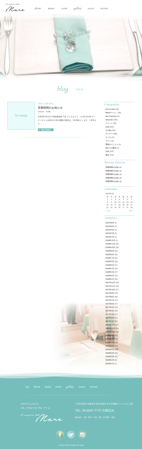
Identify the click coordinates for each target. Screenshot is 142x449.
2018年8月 (109, 254)
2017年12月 (110, 282)
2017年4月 (109, 311)
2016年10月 (110, 332)
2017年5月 (109, 307)
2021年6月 (109, 226)
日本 (107, 151)
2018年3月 (109, 272)
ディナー (109, 134)
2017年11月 (110, 286)
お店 (107, 127)
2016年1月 (109, 364)
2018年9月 (109, 251)
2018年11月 (110, 244)
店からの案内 (110, 148)
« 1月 (107, 211)
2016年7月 (109, 342)
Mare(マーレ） (111, 113)
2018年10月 (110, 247)
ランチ (108, 137)
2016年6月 (109, 346)
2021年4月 (109, 230)
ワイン (108, 141)
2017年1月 (109, 321)
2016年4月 (109, 353)
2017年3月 (109, 314)
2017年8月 (109, 297)
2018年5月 (109, 265)
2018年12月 (110, 240)
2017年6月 (109, 304)
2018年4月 (109, 268)
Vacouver (109, 120)
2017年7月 (109, 300)
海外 (107, 155)
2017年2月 (109, 318)
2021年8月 (109, 223)
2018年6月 (109, 261)
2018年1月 (109, 279)
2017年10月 (110, 290)
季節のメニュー (111, 144)
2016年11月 (110, 328)
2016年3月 (109, 356)
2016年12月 (110, 325)
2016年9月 (109, 335)
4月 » (131, 211)
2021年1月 (109, 237)
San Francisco (111, 116)
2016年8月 (109, 339)
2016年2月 (109, 360)
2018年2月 (109, 276)
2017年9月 (109, 293)
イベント (109, 123)
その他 (48, 111)
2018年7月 (109, 258)
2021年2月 (109, 233)
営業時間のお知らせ (50, 107)
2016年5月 (109, 349)
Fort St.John (110, 109)
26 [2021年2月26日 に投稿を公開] (123, 207)
